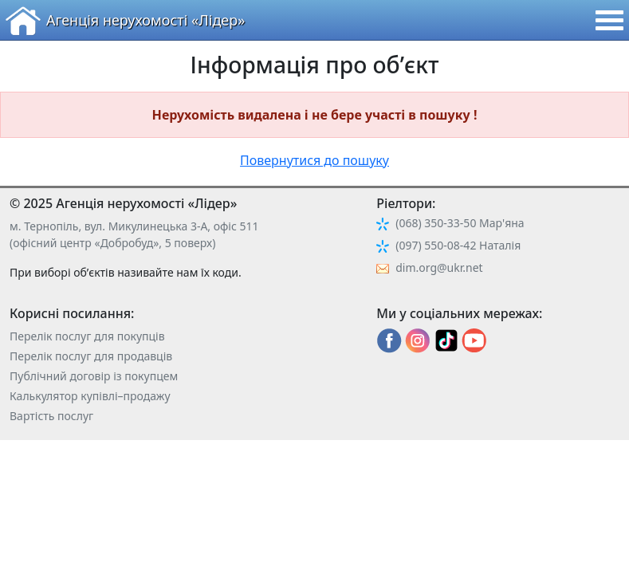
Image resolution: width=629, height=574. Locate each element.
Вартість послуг (51, 415)
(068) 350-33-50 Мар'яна (459, 222)
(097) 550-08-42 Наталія (458, 245)
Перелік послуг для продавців (91, 356)
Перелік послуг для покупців (87, 336)
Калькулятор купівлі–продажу (90, 395)
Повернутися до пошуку (314, 160)
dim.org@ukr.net (438, 267)
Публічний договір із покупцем (94, 375)
